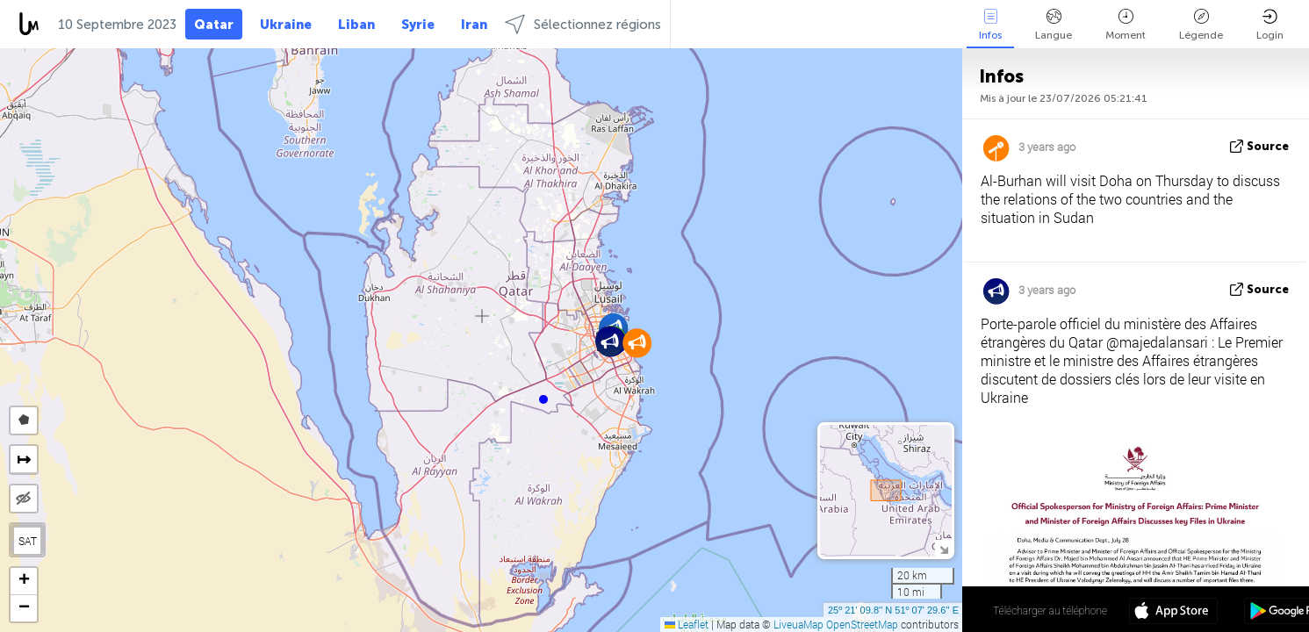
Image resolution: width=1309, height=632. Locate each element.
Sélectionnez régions (583, 24)
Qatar (214, 24)
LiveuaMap (798, 624)
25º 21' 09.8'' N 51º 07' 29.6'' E (893, 610)
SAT (27, 541)
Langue (1053, 25)
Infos (990, 25)
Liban (356, 24)
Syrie (418, 24)
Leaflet (686, 624)
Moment (1125, 25)
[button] (543, 399)
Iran (474, 24)
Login (1270, 25)
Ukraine (286, 24)
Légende (1201, 25)
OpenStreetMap (862, 624)
